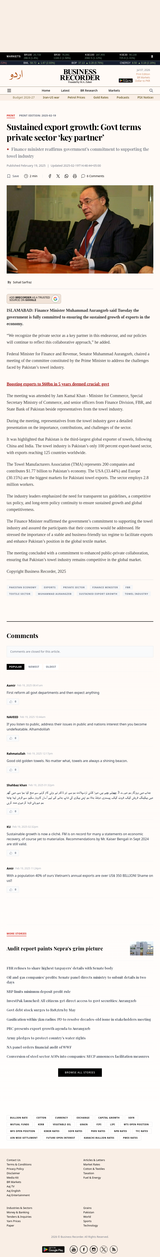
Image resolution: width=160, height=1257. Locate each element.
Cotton (41, 1117)
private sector (74, 587)
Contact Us (13, 1160)
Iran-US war (51, 97)
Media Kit (13, 1177)
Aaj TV (10, 1186)
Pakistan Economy (22, 587)
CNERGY (139, 62)
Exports (50, 587)
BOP (88, 62)
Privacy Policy (15, 1169)
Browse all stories (80, 1072)
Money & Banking (18, 1212)
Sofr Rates (75, 1131)
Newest (34, 667)
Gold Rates (100, 97)
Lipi (112, 1124)
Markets (114, 90)
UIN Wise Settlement (24, 1137)
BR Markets (14, 1182)
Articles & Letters (94, 1160)
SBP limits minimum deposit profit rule (39, 991)
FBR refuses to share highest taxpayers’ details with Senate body (60, 968)
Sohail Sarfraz (22, 282)
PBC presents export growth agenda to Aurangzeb (48, 1028)
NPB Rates (120, 1131)
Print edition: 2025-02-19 (37, 115)
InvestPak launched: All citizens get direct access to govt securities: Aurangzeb (71, 1000)
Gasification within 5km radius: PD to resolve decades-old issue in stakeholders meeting (79, 1019)
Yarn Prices (14, 1221)
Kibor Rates (52, 1131)
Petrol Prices (76, 97)
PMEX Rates (130, 1137)
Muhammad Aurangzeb (54, 594)
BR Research (89, 90)
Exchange (83, 1117)
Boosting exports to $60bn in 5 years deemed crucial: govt (58, 384)
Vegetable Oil (62, 1124)
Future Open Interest (60, 1137)
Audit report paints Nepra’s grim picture (55, 948)
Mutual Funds (19, 1124)
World (87, 1217)
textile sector (19, 594)
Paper (10, 1225)
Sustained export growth (98, 594)
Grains (87, 1208)
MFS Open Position (22, 1131)
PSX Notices (146, 97)
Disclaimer (13, 1173)
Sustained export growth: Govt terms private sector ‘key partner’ (74, 132)
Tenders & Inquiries (19, 1217)
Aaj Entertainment (18, 1195)
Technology (90, 1225)
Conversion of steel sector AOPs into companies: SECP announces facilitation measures (78, 1056)
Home (46, 90)
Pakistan (88, 1212)
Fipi (98, 1124)
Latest (65, 90)
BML (39, 62)
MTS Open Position (136, 1124)
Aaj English (14, 1191)
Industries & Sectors (19, 1208)
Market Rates (91, 1164)
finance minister (105, 587)
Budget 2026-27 (24, 97)
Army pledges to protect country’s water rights (46, 1038)
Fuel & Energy (92, 1177)
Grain (84, 1124)
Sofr (131, 1117)
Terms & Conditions (19, 1164)
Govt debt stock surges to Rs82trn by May (41, 1010)
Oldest (51, 667)
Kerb (41, 1124)
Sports (87, 1221)
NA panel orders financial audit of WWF (39, 1047)
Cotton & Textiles (94, 1169)
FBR (127, 587)
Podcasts (123, 97)
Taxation (88, 1173)
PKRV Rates (98, 1131)
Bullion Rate (19, 1117)
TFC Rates (142, 1131)
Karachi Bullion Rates (99, 1137)
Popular (15, 667)
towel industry (136, 594)
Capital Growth (109, 1117)
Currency (61, 1117)
